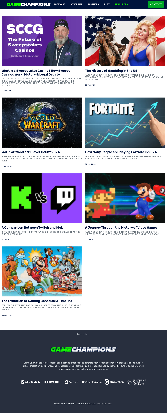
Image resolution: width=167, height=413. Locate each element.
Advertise (76, 4)
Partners (93, 4)
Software (59, 4)
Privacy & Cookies (104, 404)
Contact (156, 4)
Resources (121, 4)
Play (107, 4)
